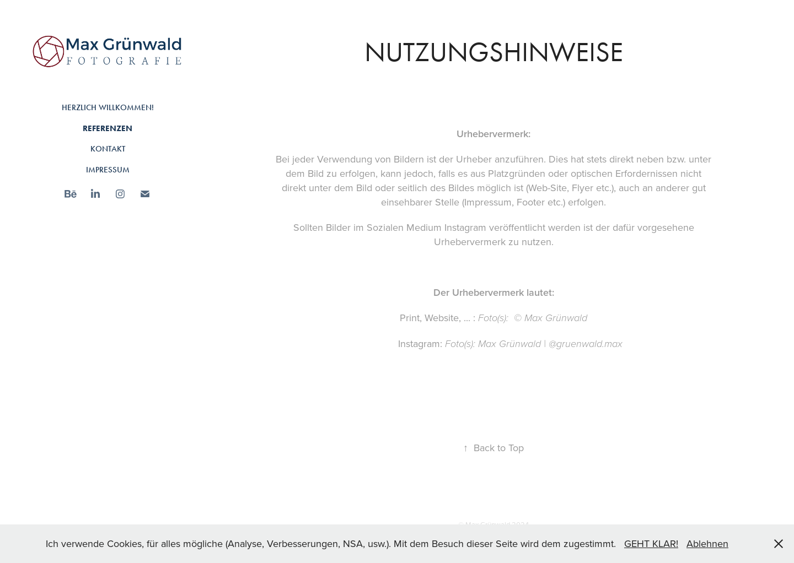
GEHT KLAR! (651, 543)
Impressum (108, 170)
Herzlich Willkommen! (108, 107)
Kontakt (107, 149)
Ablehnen (707, 543)
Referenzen (107, 128)
